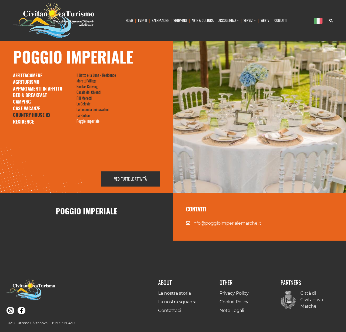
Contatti (280, 20)
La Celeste (83, 104)
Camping (22, 101)
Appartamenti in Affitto (37, 88)
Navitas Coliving (87, 86)
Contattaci (169, 310)
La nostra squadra (177, 301)
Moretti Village (86, 81)
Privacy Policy (234, 293)
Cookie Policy (233, 301)
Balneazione (160, 20)
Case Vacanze (26, 108)
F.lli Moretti (84, 98)
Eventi (142, 20)
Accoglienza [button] (227, 20)
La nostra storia (174, 293)
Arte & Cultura (203, 20)
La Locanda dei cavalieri (92, 109)
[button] (10, 310)
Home (129, 20)
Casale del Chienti (88, 92)
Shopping (180, 20)
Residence (23, 121)
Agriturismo (26, 81)
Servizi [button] (248, 20)
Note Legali (231, 310)
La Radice (83, 115)
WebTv (265, 20)
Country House (31, 114)
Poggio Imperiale (87, 121)
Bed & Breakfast (30, 95)
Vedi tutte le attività (130, 179)
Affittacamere (27, 75)
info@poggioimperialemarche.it (226, 223)
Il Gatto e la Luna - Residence (96, 75)
